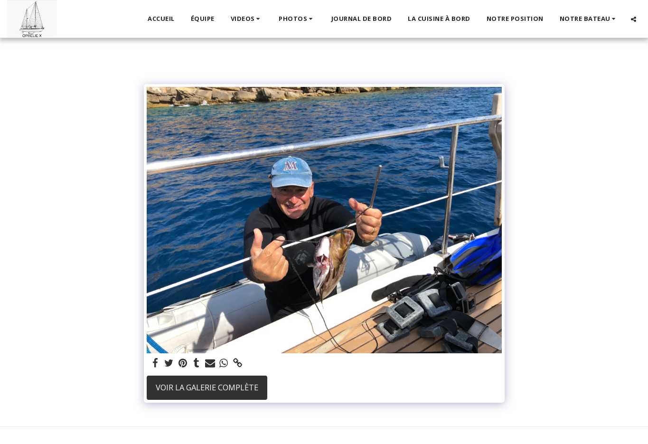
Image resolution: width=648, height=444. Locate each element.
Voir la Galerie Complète (207, 387)
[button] (247, 19)
